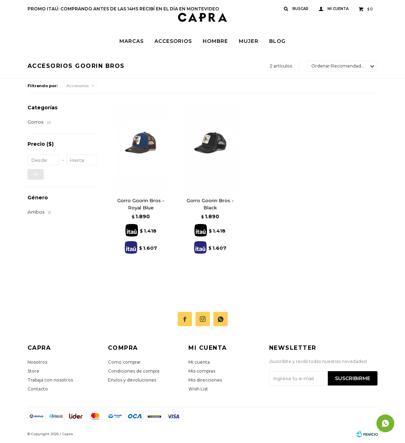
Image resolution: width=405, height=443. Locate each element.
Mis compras (201, 371)
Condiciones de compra (133, 371)
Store (33, 371)
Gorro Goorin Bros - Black (210, 204)
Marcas (131, 41)
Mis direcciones (205, 380)
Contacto (38, 389)
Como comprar (124, 362)
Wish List (198, 389)
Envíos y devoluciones (132, 380)
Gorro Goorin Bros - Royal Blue (140, 204)
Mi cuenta (199, 362)
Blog (277, 41)
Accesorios (173, 41)
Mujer (248, 41)
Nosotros (37, 362)
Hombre (215, 41)
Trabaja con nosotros (50, 380)
